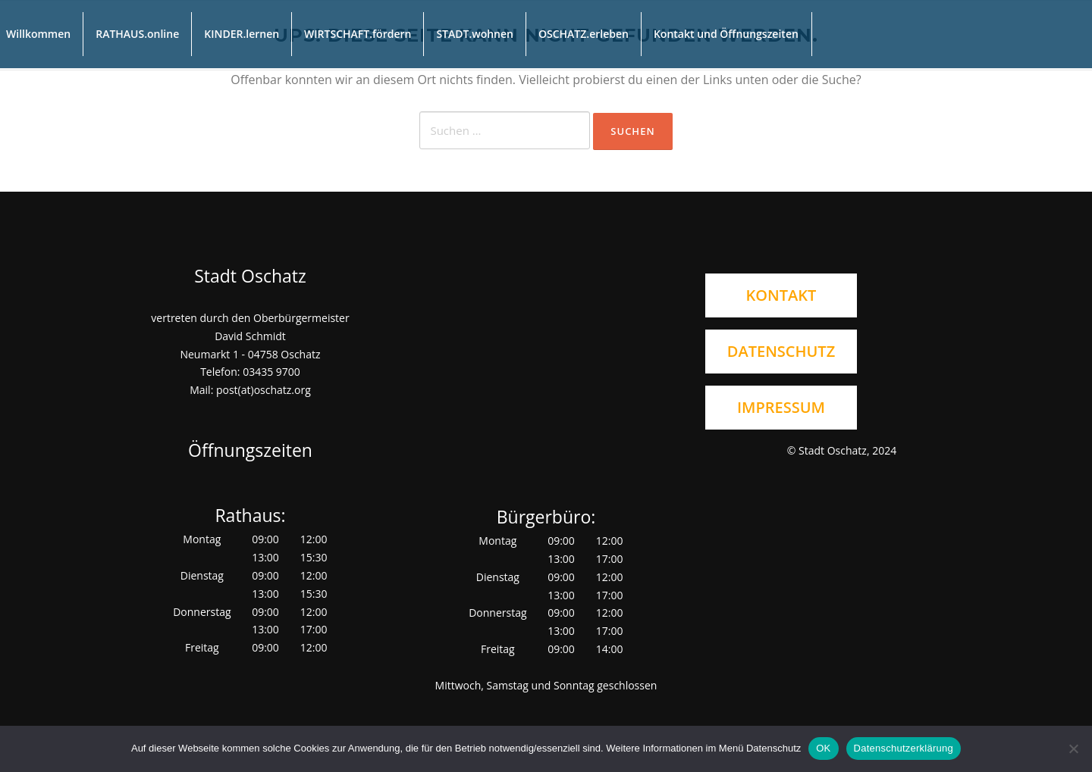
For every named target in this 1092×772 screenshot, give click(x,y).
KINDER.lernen (241, 34)
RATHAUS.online (137, 34)
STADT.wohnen (474, 34)
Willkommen (38, 34)
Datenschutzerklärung (903, 748)
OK (823, 748)
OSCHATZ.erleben (583, 34)
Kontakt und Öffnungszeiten (726, 34)
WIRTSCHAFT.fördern (357, 34)
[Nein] (1073, 748)
